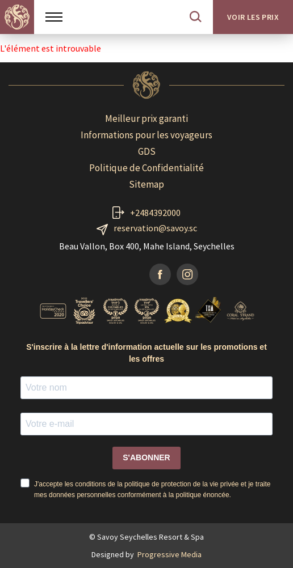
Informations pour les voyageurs (146, 135)
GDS (147, 151)
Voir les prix (253, 17)
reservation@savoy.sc (155, 228)
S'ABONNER (146, 457)
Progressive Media (169, 554)
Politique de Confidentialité (146, 168)
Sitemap (146, 184)
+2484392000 (155, 212)
